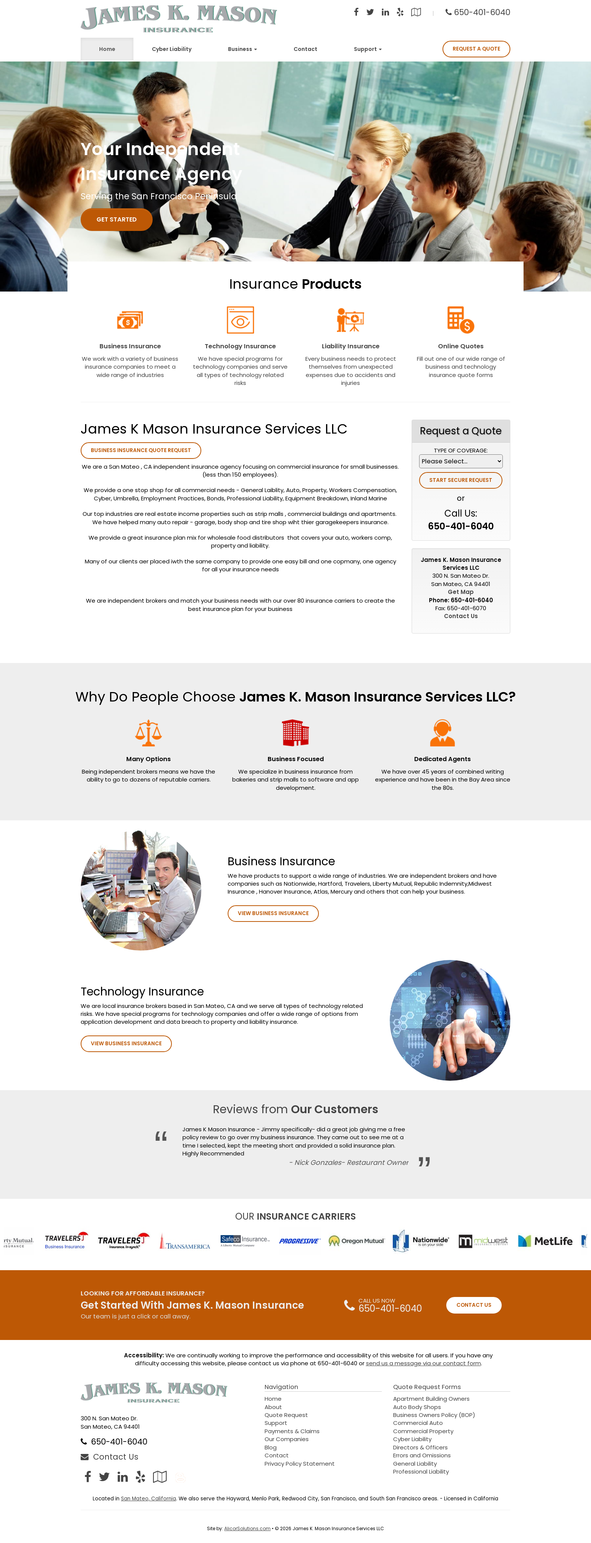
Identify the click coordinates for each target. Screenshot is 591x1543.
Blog (271, 1447)
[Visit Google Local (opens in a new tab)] (416, 13)
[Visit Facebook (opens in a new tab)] (356, 13)
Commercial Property (423, 1431)
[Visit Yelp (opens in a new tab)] (400, 13)
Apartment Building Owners (431, 1399)
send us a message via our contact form (423, 1363)
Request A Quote (476, 48)
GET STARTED (116, 219)
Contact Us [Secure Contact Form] (461, 616)
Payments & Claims (292, 1431)
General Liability (415, 1464)
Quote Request (286, 1415)
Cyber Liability (171, 49)
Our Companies (287, 1439)
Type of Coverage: (461, 450)
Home (107, 49)
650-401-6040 (482, 12)
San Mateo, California (148, 1498)
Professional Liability (421, 1471)
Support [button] (368, 49)
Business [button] (242, 49)
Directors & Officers (420, 1447)
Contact (305, 49)
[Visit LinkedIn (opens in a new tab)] (385, 13)
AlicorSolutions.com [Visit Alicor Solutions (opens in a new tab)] (247, 1528)
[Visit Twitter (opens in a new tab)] (370, 13)
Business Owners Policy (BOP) (434, 1415)
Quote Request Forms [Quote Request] (427, 1387)
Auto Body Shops (417, 1407)
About (273, 1407)
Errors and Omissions (422, 1455)
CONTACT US (473, 1305)
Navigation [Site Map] (281, 1387)
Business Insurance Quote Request (141, 450)
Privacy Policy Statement (300, 1464)
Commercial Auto (418, 1423)
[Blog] (180, 1476)
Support (276, 1423)
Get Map (461, 592)
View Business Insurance (273, 913)
